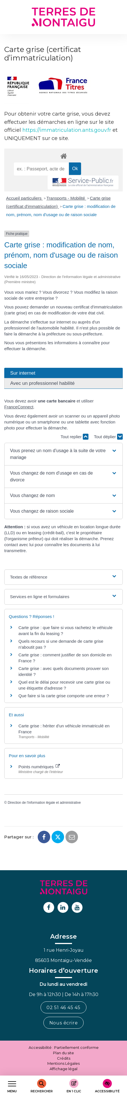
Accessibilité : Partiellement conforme (64, 1047)
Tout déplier (108, 437)
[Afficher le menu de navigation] (12, 1086)
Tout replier (74, 437)
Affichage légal (63, 1068)
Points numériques (39, 766)
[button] (63, 454)
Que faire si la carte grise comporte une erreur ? (63, 695)
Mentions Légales (63, 1063)
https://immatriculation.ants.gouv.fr (66, 130)
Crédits (63, 1058)
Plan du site (63, 1053)
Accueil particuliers (24, 198)
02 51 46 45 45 (63, 1007)
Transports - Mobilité (66, 198)
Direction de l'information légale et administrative (44, 803)
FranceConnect (18, 406)
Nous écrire (63, 1023)
